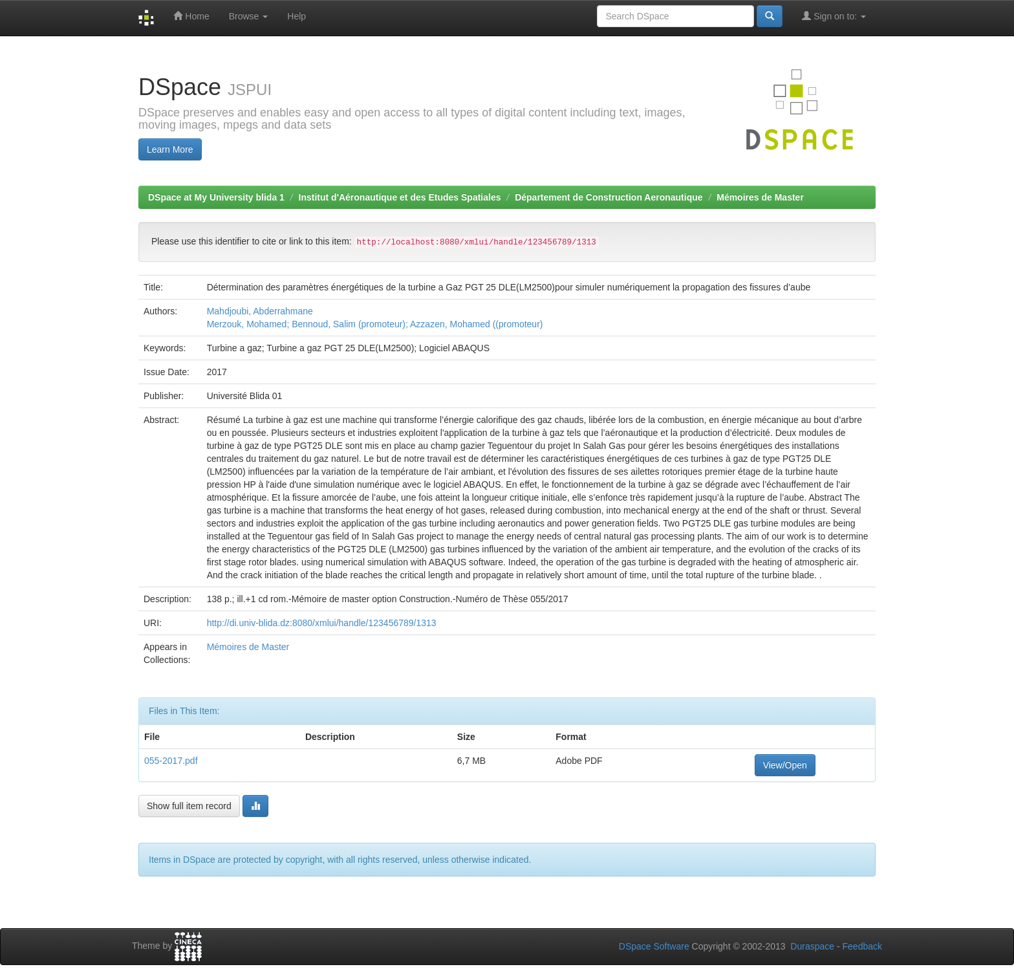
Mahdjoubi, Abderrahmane (260, 311)
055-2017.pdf (171, 760)
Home (191, 15)
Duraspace (812, 946)
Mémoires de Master (760, 197)
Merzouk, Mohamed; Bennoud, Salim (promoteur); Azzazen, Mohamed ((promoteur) (375, 324)
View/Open (785, 765)
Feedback (862, 946)
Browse (248, 16)
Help (296, 16)
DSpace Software (654, 946)
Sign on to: (834, 15)
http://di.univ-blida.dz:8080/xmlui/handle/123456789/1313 (322, 623)
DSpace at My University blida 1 (216, 197)
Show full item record (189, 806)
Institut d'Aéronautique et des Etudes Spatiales (400, 197)
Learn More (170, 149)
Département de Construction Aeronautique (608, 197)
